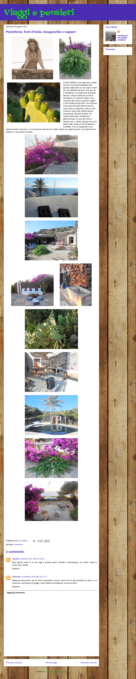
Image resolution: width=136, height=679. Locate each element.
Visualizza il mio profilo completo (123, 38)
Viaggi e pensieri (39, 13)
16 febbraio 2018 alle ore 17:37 (34, 577)
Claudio (15, 559)
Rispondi (15, 569)
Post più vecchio (89, 662)
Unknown (16, 577)
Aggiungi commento (16, 593)
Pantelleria (18, 544)
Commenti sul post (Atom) (55, 671)
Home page (51, 662)
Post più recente (14, 662)
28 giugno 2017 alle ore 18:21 (32, 559)
